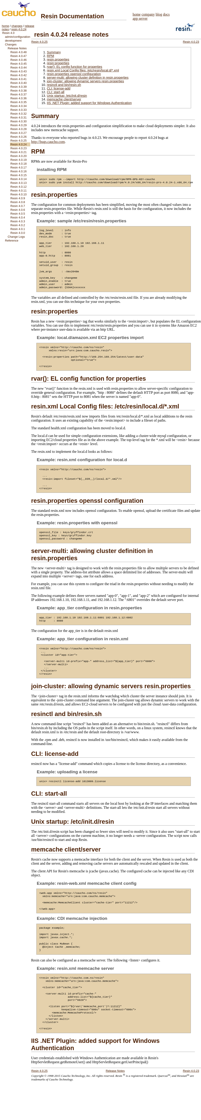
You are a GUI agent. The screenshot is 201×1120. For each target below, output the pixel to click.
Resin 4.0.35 (18, 102)
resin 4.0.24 (18, 29)
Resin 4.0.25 (18, 140)
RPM (50, 56)
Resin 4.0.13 (18, 183)
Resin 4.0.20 (18, 156)
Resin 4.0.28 (18, 129)
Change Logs (16, 236)
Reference (11, 240)
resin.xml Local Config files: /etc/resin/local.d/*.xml (83, 70)
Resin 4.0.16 (18, 171)
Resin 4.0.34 (18, 106)
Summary (54, 52)
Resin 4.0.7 (17, 206)
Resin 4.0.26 (18, 136)
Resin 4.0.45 (18, 63)
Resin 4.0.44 (18, 67)
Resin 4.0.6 (17, 209)
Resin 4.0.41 (18, 79)
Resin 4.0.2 (17, 225)
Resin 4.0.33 (18, 110)
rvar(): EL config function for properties (74, 67)
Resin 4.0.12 (18, 186)
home (5, 26)
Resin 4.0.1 (17, 229)
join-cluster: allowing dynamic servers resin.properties (85, 81)
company (148, 14)
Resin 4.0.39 (18, 86)
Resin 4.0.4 (17, 217)
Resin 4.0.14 (18, 179)
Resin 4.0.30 (18, 121)
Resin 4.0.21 (18, 152)
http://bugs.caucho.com (48, 142)
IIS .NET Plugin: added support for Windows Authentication (89, 103)
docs (166, 14)
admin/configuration (17, 36)
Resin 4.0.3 (17, 221)
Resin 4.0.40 (18, 83)
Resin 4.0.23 (18, 148)
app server (140, 18)
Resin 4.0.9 (17, 198)
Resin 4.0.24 (18, 144)
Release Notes (17, 48)
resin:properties (58, 63)
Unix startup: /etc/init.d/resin (67, 95)
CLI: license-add (58, 88)
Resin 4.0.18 (18, 163)
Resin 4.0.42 (18, 75)
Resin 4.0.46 (18, 60)
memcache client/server (64, 99)
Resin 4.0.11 (18, 190)
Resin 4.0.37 (18, 94)
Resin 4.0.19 (18, 159)
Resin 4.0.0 (17, 233)
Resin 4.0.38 (18, 90)
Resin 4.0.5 (17, 213)
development (13, 40)
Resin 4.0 (8, 33)
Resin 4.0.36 (18, 98)
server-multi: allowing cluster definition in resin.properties (88, 77)
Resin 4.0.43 (18, 71)
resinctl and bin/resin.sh (64, 85)
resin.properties (58, 59)
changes (17, 26)
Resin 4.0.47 (18, 56)
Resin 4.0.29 (18, 125)
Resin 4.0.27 (18, 133)
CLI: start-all (55, 92)
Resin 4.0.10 (18, 194)
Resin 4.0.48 (18, 52)
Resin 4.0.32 (18, 113)
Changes (10, 44)
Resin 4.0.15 (18, 175)
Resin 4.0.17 (18, 167)
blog (159, 14)
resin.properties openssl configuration (74, 74)
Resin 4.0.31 (18, 117)
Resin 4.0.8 (17, 202)
